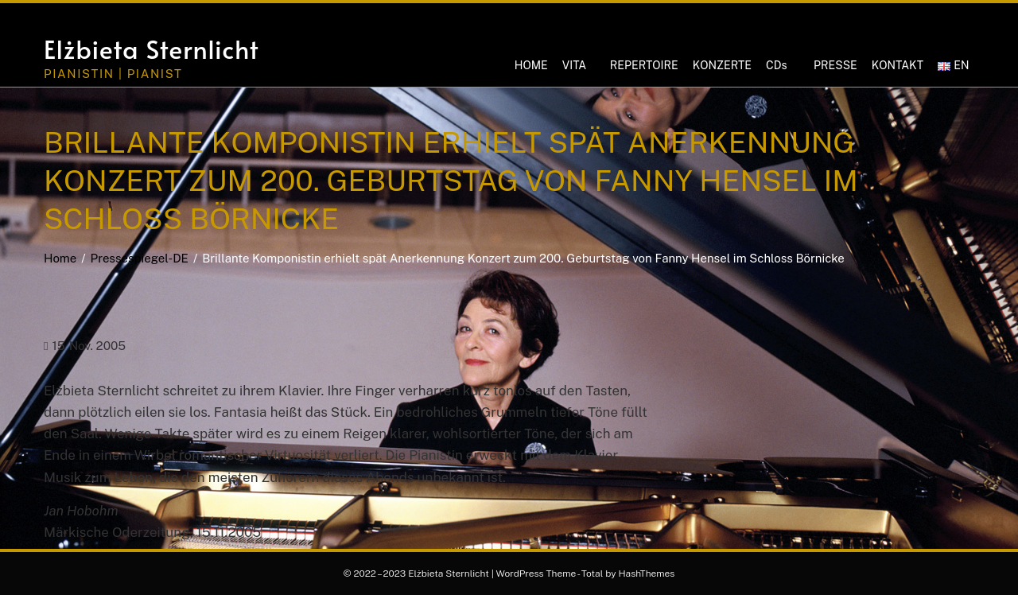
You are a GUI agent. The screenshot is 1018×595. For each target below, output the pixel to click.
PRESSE (835, 65)
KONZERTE (722, 65)
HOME (531, 65)
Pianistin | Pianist (113, 73)
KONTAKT (897, 65)
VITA (574, 65)
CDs (776, 65)
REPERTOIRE (644, 65)
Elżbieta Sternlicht (151, 48)
